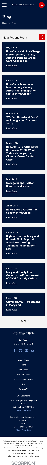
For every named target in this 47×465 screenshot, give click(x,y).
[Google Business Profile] (26, 350)
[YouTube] (32, 350)
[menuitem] (11, 456)
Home (23, 365)
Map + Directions (23, 410)
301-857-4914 (23, 343)
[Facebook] (14, 350)
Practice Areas (23, 374)
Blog (23, 384)
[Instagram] (20, 350)
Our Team (23, 369)
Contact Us (23, 389)
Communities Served (23, 379)
